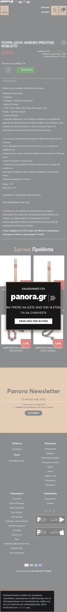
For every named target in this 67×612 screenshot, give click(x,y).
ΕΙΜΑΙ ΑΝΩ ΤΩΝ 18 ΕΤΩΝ (33, 321)
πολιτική (22, 607)
